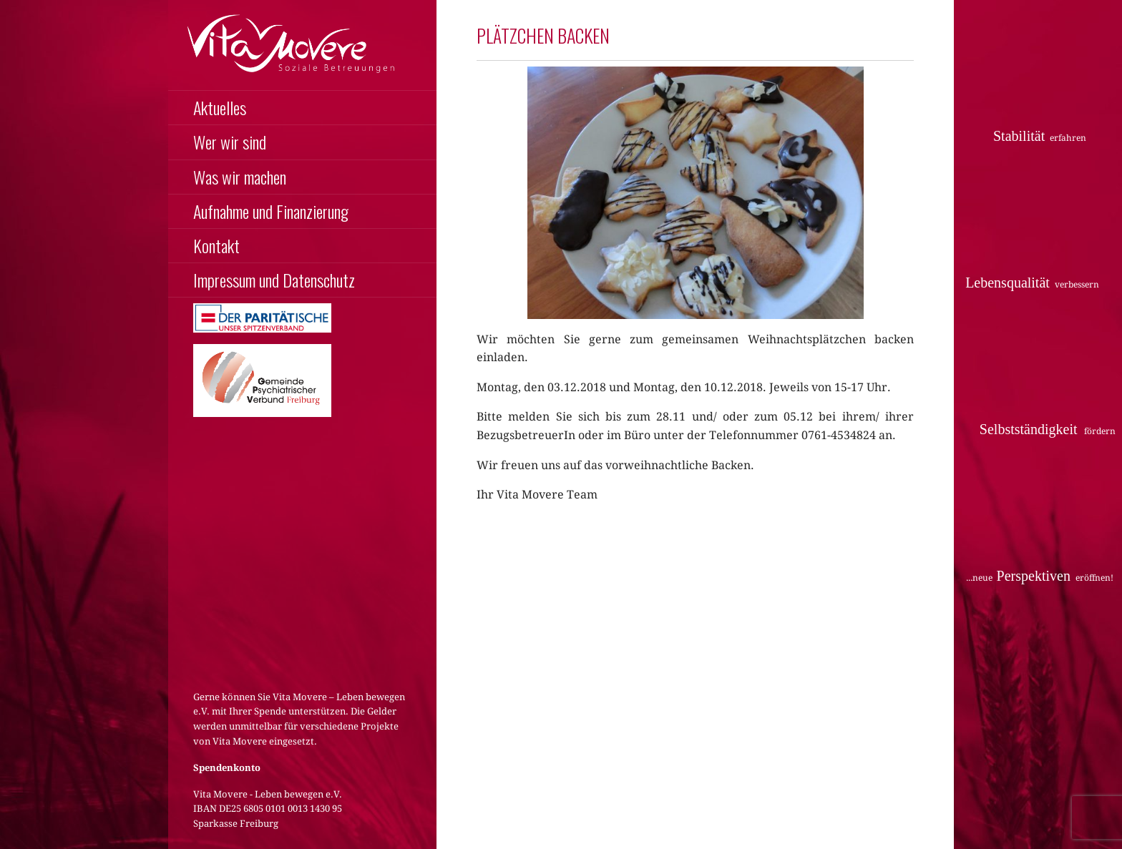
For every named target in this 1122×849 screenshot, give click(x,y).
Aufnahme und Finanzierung (270, 211)
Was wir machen (239, 177)
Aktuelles (219, 107)
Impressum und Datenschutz (274, 280)
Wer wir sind (229, 141)
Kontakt (216, 245)
